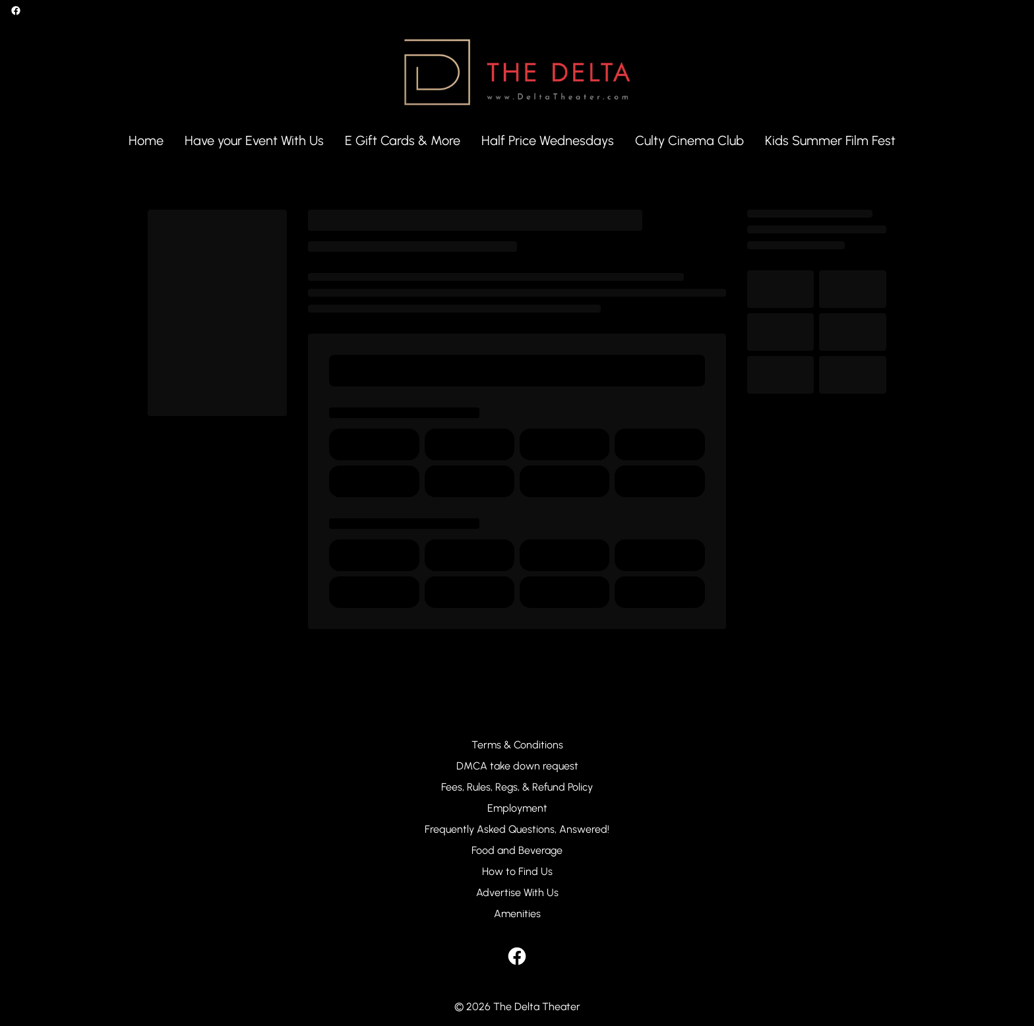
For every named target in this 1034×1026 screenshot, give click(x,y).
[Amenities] (517, 913)
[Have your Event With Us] (254, 141)
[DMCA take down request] (517, 766)
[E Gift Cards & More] (402, 141)
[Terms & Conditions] (517, 745)
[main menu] (512, 141)
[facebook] (16, 10)
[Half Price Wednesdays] (547, 141)
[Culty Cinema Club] (689, 141)
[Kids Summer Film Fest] (830, 141)
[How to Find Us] (517, 871)
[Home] (146, 141)
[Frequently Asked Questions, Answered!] (517, 829)
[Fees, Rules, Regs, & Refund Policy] (517, 787)
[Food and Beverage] (517, 850)
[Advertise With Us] (517, 892)
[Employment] (517, 808)
